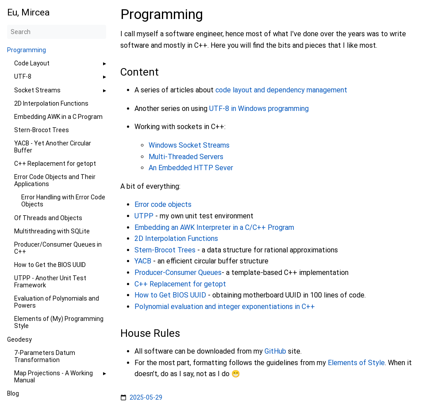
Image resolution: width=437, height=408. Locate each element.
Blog (13, 393)
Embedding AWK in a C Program (58, 116)
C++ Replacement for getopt (55, 163)
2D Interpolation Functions (51, 103)
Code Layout (32, 63)
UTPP (143, 216)
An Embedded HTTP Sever (191, 168)
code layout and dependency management (281, 90)
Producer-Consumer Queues (178, 272)
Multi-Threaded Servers (186, 157)
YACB (142, 261)
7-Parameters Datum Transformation (44, 356)
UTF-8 (22, 76)
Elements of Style (356, 362)
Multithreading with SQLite (52, 231)
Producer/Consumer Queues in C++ (58, 248)
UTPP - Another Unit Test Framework (50, 282)
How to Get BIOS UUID (170, 295)
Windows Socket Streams (189, 145)
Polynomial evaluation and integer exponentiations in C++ (224, 306)
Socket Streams (37, 90)
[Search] (56, 32)
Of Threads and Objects (48, 217)
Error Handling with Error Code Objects (63, 201)
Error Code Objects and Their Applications (55, 180)
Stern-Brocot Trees (41, 129)
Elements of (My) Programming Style (59, 322)
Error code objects (163, 204)
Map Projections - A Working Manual (53, 377)
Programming (26, 49)
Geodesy (19, 339)
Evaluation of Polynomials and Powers (56, 302)
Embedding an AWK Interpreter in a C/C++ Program (214, 227)
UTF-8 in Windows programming (259, 108)
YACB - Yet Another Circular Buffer (52, 147)
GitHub (275, 351)
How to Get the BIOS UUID (50, 264)
